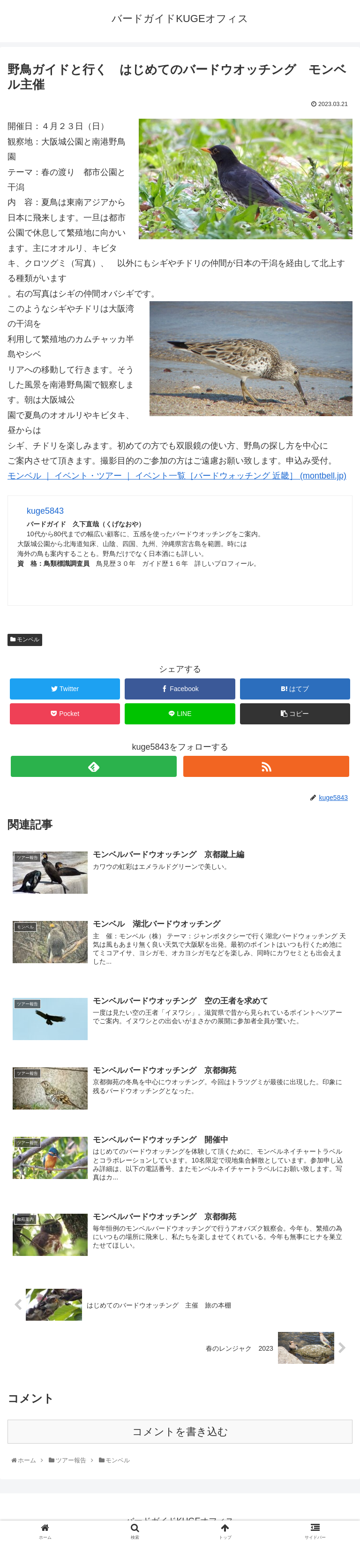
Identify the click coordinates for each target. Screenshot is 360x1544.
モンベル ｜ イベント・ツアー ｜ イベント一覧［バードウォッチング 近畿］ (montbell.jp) (177, 475)
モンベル (24, 639)
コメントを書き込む (180, 1431)
